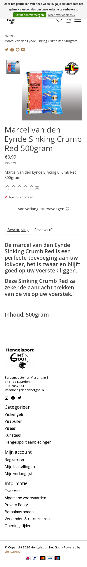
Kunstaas (13, 434)
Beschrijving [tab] (18, 229)
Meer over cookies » (61, 15)
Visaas (10, 427)
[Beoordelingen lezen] (20, 187)
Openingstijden (18, 525)
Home (9, 35)
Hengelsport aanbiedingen (28, 441)
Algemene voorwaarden (25, 497)
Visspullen (14, 420)
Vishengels (14, 413)
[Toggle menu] (77, 19)
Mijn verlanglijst (18, 473)
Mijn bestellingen (20, 466)
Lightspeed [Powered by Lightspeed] (13, 551)
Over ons (12, 490)
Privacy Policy (16, 504)
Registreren (15, 459)
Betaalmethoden (19, 511)
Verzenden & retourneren (27, 518)
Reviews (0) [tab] (44, 229)
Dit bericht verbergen (30, 15)
